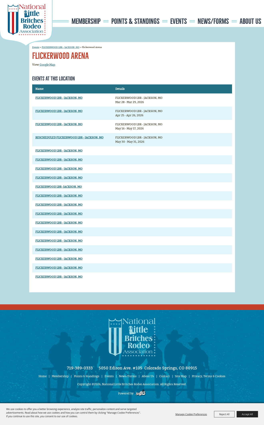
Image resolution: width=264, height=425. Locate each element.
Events (178, 21)
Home (43, 376)
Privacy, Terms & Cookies (208, 376)
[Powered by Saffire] (140, 393)
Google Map (47, 64)
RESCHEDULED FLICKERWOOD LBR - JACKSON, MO (69, 137)
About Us (250, 21)
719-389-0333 (80, 368)
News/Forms (213, 21)
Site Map (181, 376)
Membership (86, 21)
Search (240, 13)
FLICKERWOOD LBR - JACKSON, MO (60, 47)
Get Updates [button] (252, 13)
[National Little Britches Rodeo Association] (26, 23)
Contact (164, 376)
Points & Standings (135, 21)
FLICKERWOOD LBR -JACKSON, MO (58, 186)
